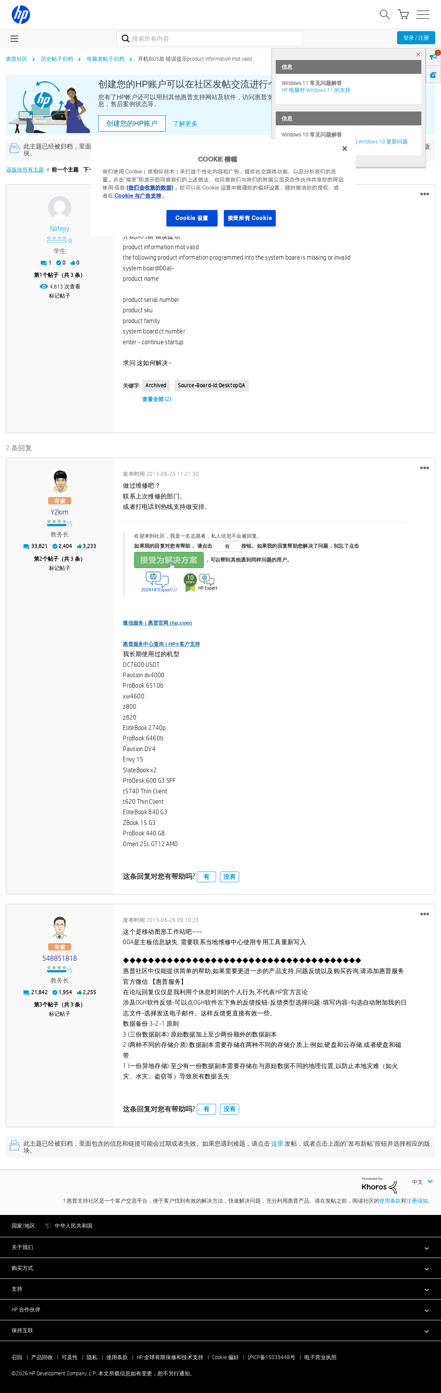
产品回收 (42, 1357)
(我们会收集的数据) (149, 187)
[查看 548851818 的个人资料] (60, 959)
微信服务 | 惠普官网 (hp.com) (157, 623)
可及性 (70, 1357)
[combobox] (209, 38)
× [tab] (418, 54)
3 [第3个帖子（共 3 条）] (40, 1004)
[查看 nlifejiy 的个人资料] (60, 229)
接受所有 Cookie (250, 218)
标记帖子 (59, 295)
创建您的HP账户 (132, 123)
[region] (223, 188)
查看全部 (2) (156, 399)
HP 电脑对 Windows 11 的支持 (316, 90)
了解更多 (185, 123)
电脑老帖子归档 (105, 58)
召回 (17, 1357)
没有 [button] (229, 877)
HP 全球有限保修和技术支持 (170, 1357)
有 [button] (206, 877)
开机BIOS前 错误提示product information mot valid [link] (195, 58)
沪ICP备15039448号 (271, 1357)
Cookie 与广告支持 (137, 195)
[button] (424, 194)
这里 (277, 1144)
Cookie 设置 (191, 218)
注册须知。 (419, 1200)
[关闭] (344, 148)
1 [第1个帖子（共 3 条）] (40, 275)
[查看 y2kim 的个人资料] (60, 512)
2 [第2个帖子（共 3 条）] (40, 558)
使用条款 (390, 1200)
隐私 (92, 1357)
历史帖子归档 (57, 58)
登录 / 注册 (416, 37)
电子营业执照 (320, 1357)
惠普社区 (16, 58)
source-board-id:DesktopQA (211, 385)
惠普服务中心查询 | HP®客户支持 (161, 644)
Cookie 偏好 (225, 1357)
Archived (156, 385)
